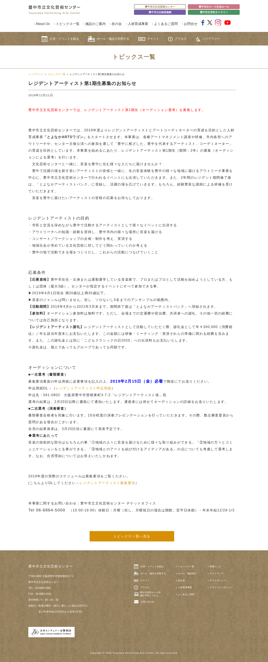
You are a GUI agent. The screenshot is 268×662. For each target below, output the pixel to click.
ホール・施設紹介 (187, 573)
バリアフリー (208, 39)
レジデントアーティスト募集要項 (107, 483)
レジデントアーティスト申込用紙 (83, 388)
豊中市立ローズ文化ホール (214, 6)
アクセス (177, 39)
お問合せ (190, 24)
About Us (43, 24)
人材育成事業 (138, 24)
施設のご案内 (95, 24)
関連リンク (215, 566)
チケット (148, 39)
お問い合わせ (147, 601)
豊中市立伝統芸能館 (160, 12)
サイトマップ (217, 573)
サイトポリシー (218, 580)
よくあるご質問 (166, 24)
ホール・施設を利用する (108, 39)
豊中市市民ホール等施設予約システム (150, 594)
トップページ (36, 74)
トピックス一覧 (67, 24)
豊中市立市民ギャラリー (214, 12)
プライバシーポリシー (221, 587)
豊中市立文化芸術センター (160, 6)
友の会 (117, 24)
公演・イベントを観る (60, 39)
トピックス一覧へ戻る (131, 536)
